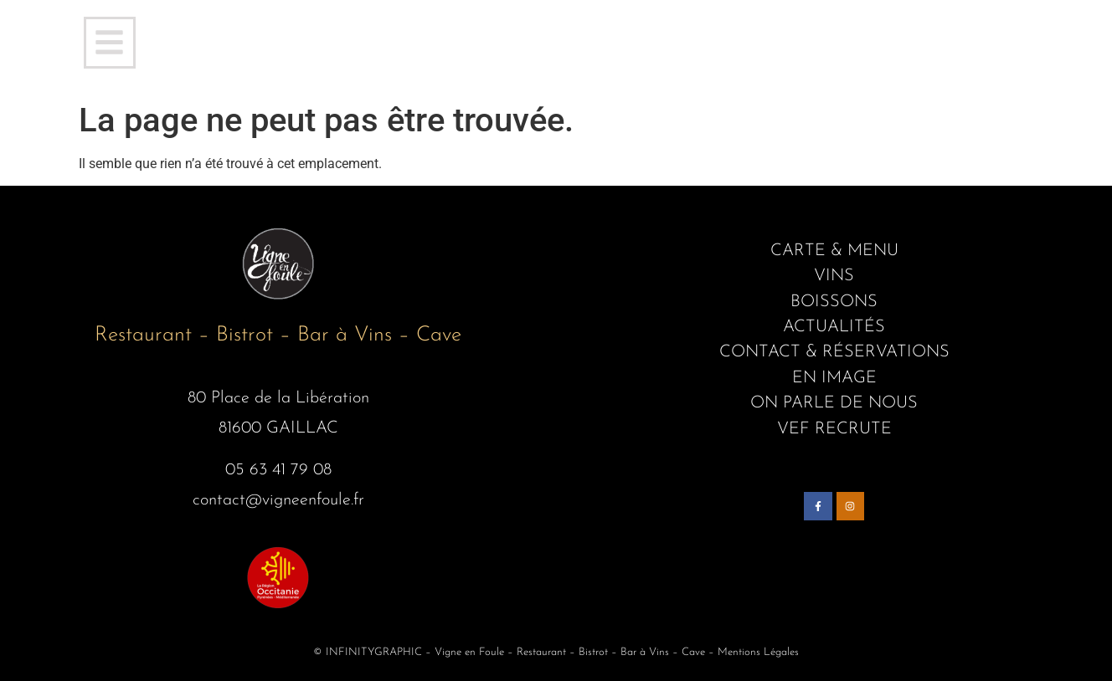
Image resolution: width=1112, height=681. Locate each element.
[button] (110, 43)
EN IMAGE (834, 378)
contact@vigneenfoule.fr (278, 500)
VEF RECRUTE (834, 429)
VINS (834, 276)
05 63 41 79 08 (278, 470)
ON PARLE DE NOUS (834, 403)
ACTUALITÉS (834, 327)
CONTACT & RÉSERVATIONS (834, 352)
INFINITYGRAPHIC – (378, 652)
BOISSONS (834, 302)
